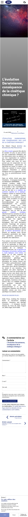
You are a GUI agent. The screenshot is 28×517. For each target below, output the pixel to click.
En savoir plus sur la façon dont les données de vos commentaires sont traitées (14, 408)
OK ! (4, 515)
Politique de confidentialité (23, 515)
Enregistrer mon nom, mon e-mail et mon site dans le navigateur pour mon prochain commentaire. (13, 396)
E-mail (4, 381)
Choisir (14, 515)
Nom (4, 375)
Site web (4, 387)
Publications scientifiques (17, 133)
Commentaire (6, 360)
